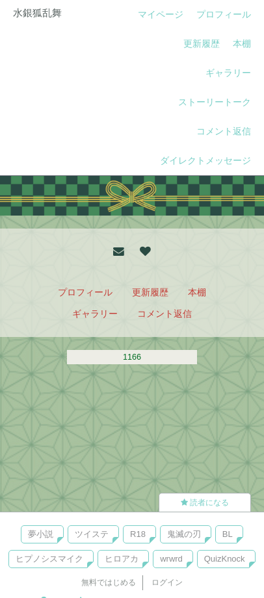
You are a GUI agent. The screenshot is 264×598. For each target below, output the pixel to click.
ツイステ (92, 534)
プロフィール (223, 14)
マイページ (160, 14)
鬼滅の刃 (184, 534)
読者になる (205, 502)
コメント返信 (223, 131)
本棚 (242, 43)
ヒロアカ (122, 559)
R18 (138, 534)
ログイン (167, 582)
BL (227, 534)
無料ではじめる (108, 582)
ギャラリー (228, 73)
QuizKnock (224, 559)
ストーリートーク (214, 102)
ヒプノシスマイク (49, 559)
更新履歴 (201, 43)
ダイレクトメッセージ (205, 160)
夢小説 (40, 534)
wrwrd (171, 559)
